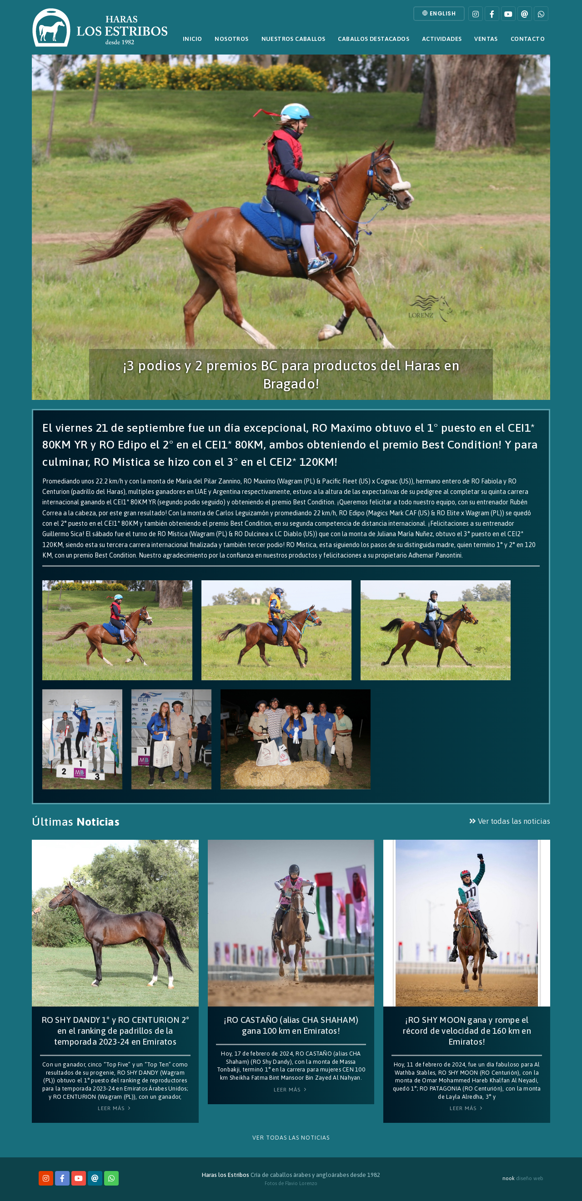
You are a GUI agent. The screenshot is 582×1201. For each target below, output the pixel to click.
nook (508, 1178)
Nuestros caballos (293, 38)
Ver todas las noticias (509, 821)
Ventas (485, 38)
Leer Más (115, 1108)
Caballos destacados (373, 38)
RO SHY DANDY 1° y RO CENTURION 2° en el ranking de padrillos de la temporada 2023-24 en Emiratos (115, 1031)
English (439, 13)
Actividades (442, 38)
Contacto (528, 38)
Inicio (192, 38)
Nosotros (231, 38)
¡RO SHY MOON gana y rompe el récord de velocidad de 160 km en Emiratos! (466, 1031)
